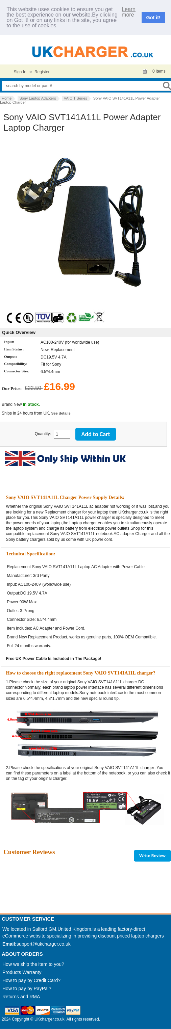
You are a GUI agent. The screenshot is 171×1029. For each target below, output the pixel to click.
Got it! (153, 17)
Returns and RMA (21, 996)
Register (42, 72)
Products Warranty (21, 972)
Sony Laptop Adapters (37, 98)
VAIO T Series (75, 98)
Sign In (20, 72)
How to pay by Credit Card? (31, 980)
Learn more (129, 12)
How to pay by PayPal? (26, 988)
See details (60, 413)
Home (6, 98)
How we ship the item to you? (33, 964)
